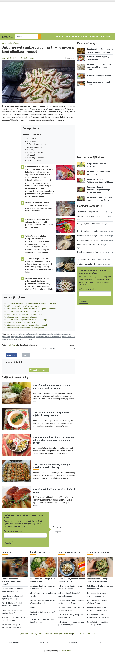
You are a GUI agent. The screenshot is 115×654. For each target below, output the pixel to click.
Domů (4, 43)
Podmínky (67, 634)
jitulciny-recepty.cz (40, 552)
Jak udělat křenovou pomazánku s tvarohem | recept (24, 328)
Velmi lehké (6, 58)
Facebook (57, 527)
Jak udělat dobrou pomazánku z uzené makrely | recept (25, 325)
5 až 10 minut (29, 58)
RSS (101, 642)
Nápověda (58, 634)
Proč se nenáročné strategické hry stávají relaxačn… (11, 581)
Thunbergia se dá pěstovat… (88, 212)
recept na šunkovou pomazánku (23, 337)
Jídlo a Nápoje (14, 43)
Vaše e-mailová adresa (13, 531)
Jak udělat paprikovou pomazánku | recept (20, 322)
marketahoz (12, 345)
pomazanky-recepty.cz (99, 552)
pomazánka (17, 334)
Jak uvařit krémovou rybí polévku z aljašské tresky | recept (51, 414)
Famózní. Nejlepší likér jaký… (88, 236)
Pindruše (33, 608)
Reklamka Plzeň (64, 651)
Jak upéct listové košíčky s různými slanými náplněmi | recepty (52, 466)
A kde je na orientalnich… (86, 264)
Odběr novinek (14, 643)
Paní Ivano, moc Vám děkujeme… (90, 252)
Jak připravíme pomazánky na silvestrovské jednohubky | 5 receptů (30, 303)
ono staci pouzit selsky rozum (89, 216)
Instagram (57, 532)
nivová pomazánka (46, 334)
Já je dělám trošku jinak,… (87, 259)
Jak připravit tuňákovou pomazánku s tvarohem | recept (25, 320)
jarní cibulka (58, 334)
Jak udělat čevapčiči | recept (99, 76)
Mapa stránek (89, 634)
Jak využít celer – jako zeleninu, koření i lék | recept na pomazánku (30, 309)
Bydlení (59, 36)
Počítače (105, 36)
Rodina (75, 36)
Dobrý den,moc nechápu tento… (89, 224)
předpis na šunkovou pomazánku (48, 337)
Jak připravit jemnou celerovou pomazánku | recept (23, 311)
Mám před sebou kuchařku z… (89, 245)
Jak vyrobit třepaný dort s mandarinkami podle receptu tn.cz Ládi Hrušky (99, 190)
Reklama (48, 634)
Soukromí (77, 634)
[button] (38, 82)
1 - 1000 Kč (17, 58)
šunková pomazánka (30, 334)
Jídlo (67, 36)
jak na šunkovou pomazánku (22, 339)
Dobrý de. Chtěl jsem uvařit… (88, 240)
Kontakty (33, 634)
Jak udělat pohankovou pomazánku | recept (20, 317)
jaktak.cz (24, 634)
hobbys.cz (7, 552)
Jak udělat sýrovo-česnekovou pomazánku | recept (24, 314)
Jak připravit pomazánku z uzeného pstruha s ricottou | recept (52, 386)
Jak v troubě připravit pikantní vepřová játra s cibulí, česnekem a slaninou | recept (53, 440)
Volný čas (94, 36)
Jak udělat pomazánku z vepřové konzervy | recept (23, 306)
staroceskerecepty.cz (70, 552)
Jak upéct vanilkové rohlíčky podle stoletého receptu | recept (99, 67)
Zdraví (84, 36)
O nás (41, 634)
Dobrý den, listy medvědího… (88, 231)
